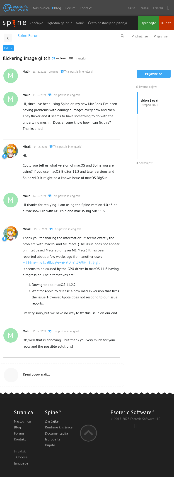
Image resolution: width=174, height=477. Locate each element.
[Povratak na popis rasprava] (8, 38)
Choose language (21, 460)
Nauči (80, 23)
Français (158, 8)
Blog (17, 427)
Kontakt (86, 8)
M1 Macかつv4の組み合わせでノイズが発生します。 (62, 263)
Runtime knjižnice (58, 427)
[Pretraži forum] (122, 36)
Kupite (166, 23)
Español (144, 8)
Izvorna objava (146, 87)
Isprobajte (148, 23)
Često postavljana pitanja (107, 23)
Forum (70, 8)
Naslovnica (41, 8)
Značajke (36, 23)
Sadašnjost (144, 163)
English (130, 8)
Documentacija (56, 433)
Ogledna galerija (59, 23)
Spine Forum (28, 35)
